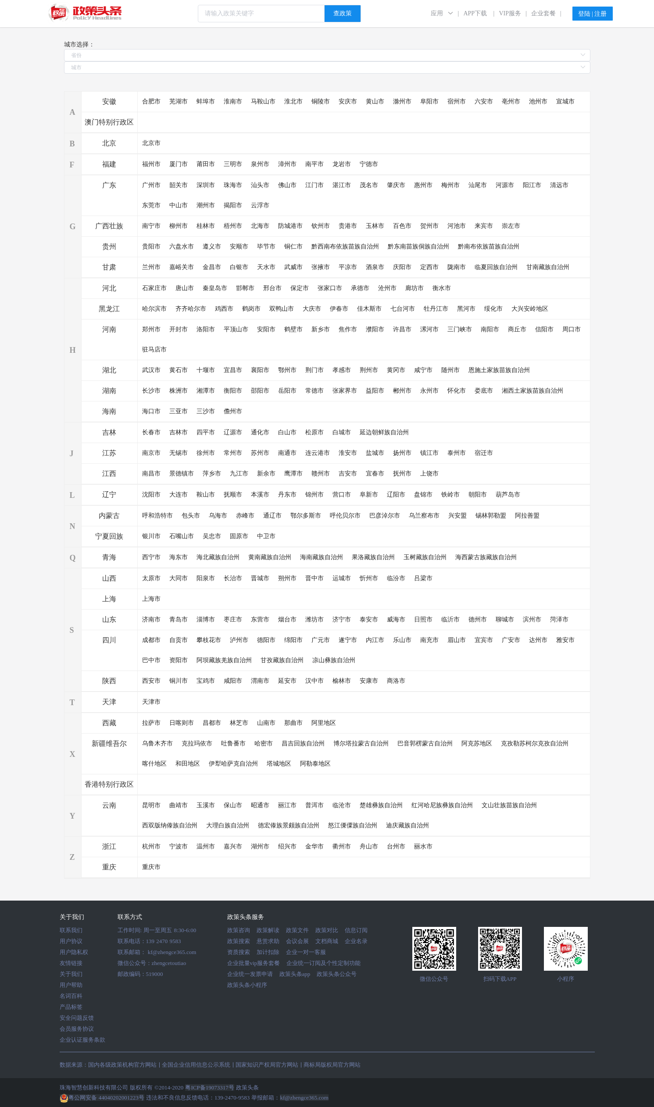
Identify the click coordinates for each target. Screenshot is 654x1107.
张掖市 (320, 267)
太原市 (151, 578)
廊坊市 (414, 288)
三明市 (233, 164)
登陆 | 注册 (592, 14)
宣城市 (565, 101)
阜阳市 (429, 101)
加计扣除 (268, 952)
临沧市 (341, 805)
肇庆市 (396, 185)
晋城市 (260, 578)
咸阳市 (233, 681)
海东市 (178, 557)
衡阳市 (233, 390)
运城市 (341, 578)
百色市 (402, 226)
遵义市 (212, 246)
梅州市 (450, 185)
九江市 (239, 473)
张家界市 (344, 390)
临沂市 (450, 619)
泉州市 (260, 164)
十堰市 (206, 370)
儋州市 (233, 411)
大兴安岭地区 (529, 308)
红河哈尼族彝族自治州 (442, 805)
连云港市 (317, 453)
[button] (442, 13)
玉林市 (375, 226)
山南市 (266, 723)
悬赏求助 (268, 941)
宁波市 (178, 846)
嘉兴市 (233, 846)
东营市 (260, 619)
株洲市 (178, 390)
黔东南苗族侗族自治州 (418, 246)
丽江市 (287, 805)
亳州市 (511, 101)
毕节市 (266, 246)
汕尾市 (477, 185)
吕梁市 (423, 578)
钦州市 (320, 226)
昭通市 (260, 805)
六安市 (484, 101)
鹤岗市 (251, 308)
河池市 (456, 226)
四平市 (206, 432)
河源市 (505, 185)
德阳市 (266, 640)
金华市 (314, 846)
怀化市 (456, 390)
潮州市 (206, 205)
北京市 (151, 143)
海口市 (151, 411)
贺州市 (429, 226)
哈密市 (263, 743)
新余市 (266, 473)
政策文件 (297, 930)
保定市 (299, 288)
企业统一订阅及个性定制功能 (323, 963)
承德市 (360, 288)
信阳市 (544, 329)
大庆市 (312, 308)
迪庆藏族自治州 (407, 825)
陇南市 (456, 267)
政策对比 (326, 930)
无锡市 (178, 453)
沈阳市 (151, 494)
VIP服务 (510, 13)
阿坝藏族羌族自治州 (224, 660)
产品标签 (71, 1007)
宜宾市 (484, 640)
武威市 (293, 267)
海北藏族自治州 (218, 557)
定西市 (429, 267)
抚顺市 (233, 494)
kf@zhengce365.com (172, 952)
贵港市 (348, 226)
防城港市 (290, 226)
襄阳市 (260, 370)
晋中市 (314, 578)
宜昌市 (233, 370)
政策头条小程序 (247, 985)
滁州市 (402, 101)
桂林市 (206, 226)
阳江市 (532, 185)
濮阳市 (375, 329)
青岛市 (178, 619)
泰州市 (456, 453)
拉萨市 (151, 723)
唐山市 (184, 288)
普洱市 (314, 805)
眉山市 (456, 640)
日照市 (423, 619)
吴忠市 (212, 536)
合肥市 (151, 101)
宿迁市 (484, 453)
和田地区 (187, 763)
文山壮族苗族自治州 (509, 805)
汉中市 (314, 681)
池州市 (538, 101)
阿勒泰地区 (315, 763)
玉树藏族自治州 (425, 557)
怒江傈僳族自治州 (352, 825)
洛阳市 (206, 329)
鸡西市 (224, 308)
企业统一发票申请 (250, 974)
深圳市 (206, 185)
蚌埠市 (206, 101)
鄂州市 (287, 370)
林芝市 (239, 723)
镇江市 (429, 453)
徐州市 (206, 453)
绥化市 (493, 308)
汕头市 (260, 185)
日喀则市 (181, 723)
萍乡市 (212, 473)
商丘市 (517, 329)
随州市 (450, 370)
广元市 (320, 640)
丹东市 (287, 494)
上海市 (151, 599)
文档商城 (326, 941)
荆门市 (314, 370)
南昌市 (151, 473)
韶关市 (178, 185)
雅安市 (565, 640)
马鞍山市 (263, 101)
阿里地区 (323, 723)
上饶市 (429, 473)
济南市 (151, 619)
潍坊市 (314, 619)
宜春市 (375, 473)
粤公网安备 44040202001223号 (102, 1097)
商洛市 (396, 681)
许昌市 (402, 329)
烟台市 (287, 619)
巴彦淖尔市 (384, 515)
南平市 (314, 164)
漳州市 (287, 164)
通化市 (260, 432)
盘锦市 (423, 494)
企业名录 (356, 941)
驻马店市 (154, 349)
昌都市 (212, 723)
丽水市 (423, 846)
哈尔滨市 (154, 308)
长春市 (151, 432)
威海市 (396, 619)
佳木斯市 (369, 308)
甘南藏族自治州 (547, 267)
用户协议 (71, 941)
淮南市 (233, 101)
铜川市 (178, 681)
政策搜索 (238, 941)
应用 (437, 13)
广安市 (511, 640)
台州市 (396, 846)
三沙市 (206, 411)
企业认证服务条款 (82, 1039)
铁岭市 (450, 494)
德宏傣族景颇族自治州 (288, 825)
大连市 (178, 494)
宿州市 (456, 101)
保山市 (233, 805)
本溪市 (260, 494)
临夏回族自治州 (496, 267)
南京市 (151, 453)
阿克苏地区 (476, 743)
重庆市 (151, 867)
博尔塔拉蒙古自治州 (361, 743)
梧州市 (233, 226)
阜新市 (369, 494)
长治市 (233, 578)
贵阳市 (151, 246)
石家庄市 (154, 288)
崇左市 (511, 226)
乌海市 (218, 515)
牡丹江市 (436, 308)
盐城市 (375, 453)
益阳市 (375, 390)
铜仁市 (293, 246)
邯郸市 (245, 288)
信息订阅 (356, 930)
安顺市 (239, 246)
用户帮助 (71, 985)
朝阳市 (477, 494)
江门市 (314, 185)
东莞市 (151, 205)
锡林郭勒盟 (490, 515)
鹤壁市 (293, 329)
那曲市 (293, 723)
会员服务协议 (77, 1028)
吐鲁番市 (233, 743)
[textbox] (260, 13)
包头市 (191, 515)
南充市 (429, 640)
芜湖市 (178, 101)
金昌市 (212, 267)
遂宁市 (348, 640)
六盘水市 (181, 246)
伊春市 (339, 308)
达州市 (538, 640)
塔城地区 (279, 763)
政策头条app (295, 974)
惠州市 (423, 185)
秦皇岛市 (215, 288)
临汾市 (396, 578)
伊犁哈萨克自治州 (233, 763)
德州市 (477, 619)
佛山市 (287, 185)
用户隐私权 (74, 952)
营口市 (341, 494)
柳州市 (178, 226)
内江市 (375, 640)
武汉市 (151, 370)
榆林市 (341, 681)
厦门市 (178, 164)
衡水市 (441, 288)
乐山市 (402, 640)
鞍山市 (206, 494)
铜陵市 (320, 101)
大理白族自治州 (227, 825)
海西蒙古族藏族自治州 (486, 557)
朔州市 (287, 578)
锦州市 (314, 494)
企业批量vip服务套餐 (253, 963)
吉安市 (348, 473)
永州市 (429, 390)
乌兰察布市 (424, 515)
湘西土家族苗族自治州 (532, 390)
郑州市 (151, 329)
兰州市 (151, 267)
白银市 (239, 267)
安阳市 (266, 329)
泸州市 (239, 640)
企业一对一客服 (306, 952)
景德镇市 (181, 473)
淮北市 (293, 101)
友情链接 (71, 963)
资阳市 (178, 660)
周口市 (571, 329)
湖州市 (260, 846)
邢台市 (272, 288)
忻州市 (369, 578)
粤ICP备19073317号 (209, 1087)
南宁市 (151, 226)
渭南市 (260, 681)
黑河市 (466, 308)
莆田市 (206, 164)
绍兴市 (287, 846)
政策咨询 (238, 930)
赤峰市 (245, 515)
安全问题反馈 (77, 1018)
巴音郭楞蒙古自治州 (425, 743)
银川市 (151, 536)
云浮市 (260, 205)
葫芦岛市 (508, 494)
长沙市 (151, 390)
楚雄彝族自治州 (381, 805)
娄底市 (484, 390)
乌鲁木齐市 (157, 743)
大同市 (178, 578)
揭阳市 (233, 205)
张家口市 (330, 288)
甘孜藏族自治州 (282, 660)
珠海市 (233, 185)
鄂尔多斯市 (305, 515)
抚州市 (402, 473)
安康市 (369, 681)
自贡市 (178, 640)
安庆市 (348, 101)
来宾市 (484, 226)
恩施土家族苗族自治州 (499, 370)
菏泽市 (559, 619)
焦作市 (348, 329)
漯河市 (429, 329)
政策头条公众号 (337, 974)
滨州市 (532, 619)
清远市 (559, 185)
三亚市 (178, 411)
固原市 (239, 536)
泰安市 (369, 619)
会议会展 (297, 941)
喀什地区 (154, 763)
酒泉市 (375, 267)
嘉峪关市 (181, 267)
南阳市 (490, 329)
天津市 (151, 702)
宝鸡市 (206, 681)
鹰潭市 (293, 473)
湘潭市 (206, 390)
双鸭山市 (281, 308)
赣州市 (320, 473)
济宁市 (341, 619)
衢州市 (341, 846)
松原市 (314, 432)
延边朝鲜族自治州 (384, 432)
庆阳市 (402, 267)
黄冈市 (396, 370)
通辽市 (272, 515)
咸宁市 (423, 370)
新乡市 (320, 329)
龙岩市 (341, 164)
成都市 (151, 640)
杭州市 (151, 846)
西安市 (151, 681)
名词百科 (71, 996)
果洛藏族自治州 (373, 557)
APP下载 (475, 13)
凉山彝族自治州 (333, 660)
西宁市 (151, 557)
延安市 (287, 681)
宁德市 (369, 164)
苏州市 (260, 453)
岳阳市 (287, 390)
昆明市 (151, 805)
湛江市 (341, 185)
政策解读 (268, 930)
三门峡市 (459, 329)
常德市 (314, 390)
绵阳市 (293, 640)
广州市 (151, 185)
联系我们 (71, 930)
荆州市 (369, 370)
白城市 (341, 432)
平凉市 (348, 267)
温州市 (206, 846)
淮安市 (348, 453)
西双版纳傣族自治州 (169, 825)
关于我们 (71, 974)
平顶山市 (236, 329)
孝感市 (341, 370)
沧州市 (387, 288)
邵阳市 (260, 390)
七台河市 (402, 308)
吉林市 (178, 432)
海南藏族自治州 (321, 557)
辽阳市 (396, 494)
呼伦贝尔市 (345, 515)
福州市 (151, 164)
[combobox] (279, 13)
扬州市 (402, 453)
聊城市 (505, 619)
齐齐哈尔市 (190, 308)
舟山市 (369, 846)
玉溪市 (206, 805)
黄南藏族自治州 (269, 557)
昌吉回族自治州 (303, 743)
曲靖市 (178, 805)
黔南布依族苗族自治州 (488, 246)
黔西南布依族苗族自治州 (345, 246)
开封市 (178, 329)
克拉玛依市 (197, 743)
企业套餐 (543, 13)
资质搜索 (238, 952)
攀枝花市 (209, 640)
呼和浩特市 (157, 515)
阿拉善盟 (527, 515)
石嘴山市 (181, 536)
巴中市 (151, 660)
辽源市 (233, 432)
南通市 (287, 453)
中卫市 (266, 536)
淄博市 (206, 619)
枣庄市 (233, 619)
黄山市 (375, 101)
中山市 (178, 205)
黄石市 (178, 370)
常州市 (233, 453)
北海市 (260, 226)
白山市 (287, 432)
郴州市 (402, 390)
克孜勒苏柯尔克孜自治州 (534, 743)
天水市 (266, 267)
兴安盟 (457, 515)
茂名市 (369, 185)
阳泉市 (206, 578)
